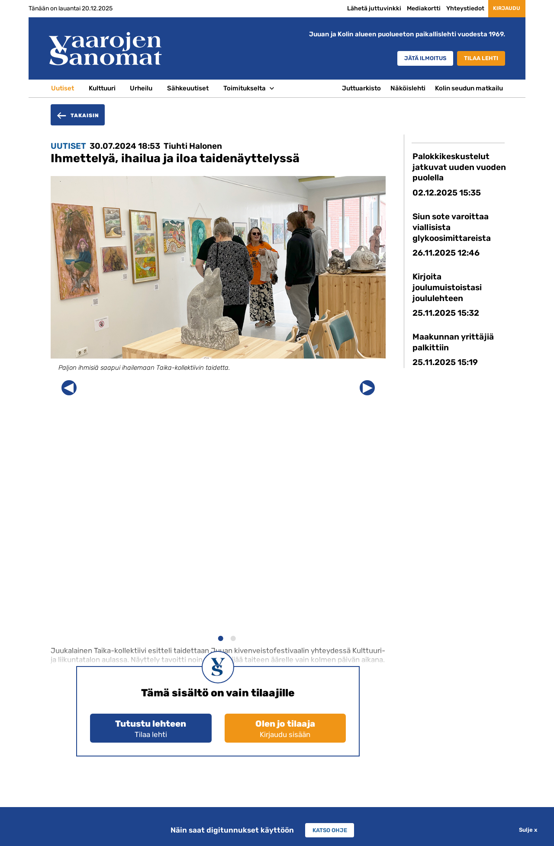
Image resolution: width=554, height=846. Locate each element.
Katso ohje (329, 830)
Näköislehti (407, 88)
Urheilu (141, 88)
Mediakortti (411, 8)
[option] (218, 282)
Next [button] (367, 387)
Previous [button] (69, 387)
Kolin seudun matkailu (469, 88)
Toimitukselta (244, 88)
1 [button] (220, 637)
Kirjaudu (500, 9)
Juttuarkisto (361, 88)
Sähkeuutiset (188, 88)
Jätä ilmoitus (412, 59)
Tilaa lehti (477, 59)
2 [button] (232, 637)
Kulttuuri (102, 88)
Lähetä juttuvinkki (362, 8)
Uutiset (62, 88)
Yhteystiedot (453, 8)
